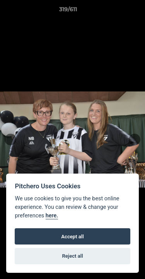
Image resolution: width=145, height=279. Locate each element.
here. (52, 215)
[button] (117, 11)
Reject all (72, 256)
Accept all (72, 236)
